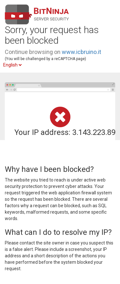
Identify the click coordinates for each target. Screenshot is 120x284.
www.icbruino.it (81, 52)
